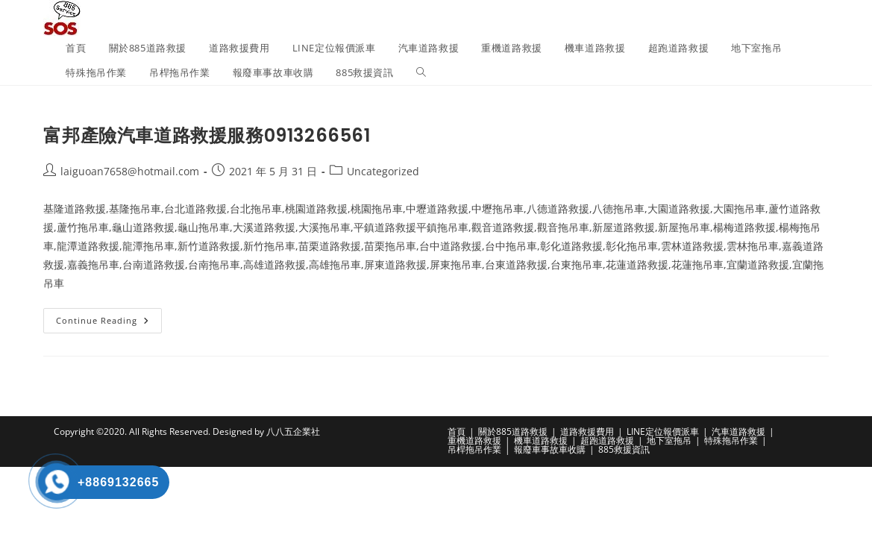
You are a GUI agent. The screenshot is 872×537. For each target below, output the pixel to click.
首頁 (456, 431)
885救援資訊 (624, 449)
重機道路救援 (474, 440)
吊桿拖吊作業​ (474, 449)
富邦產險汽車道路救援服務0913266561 (206, 135)
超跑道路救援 (607, 440)
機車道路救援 (541, 440)
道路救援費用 (587, 431)
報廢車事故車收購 (550, 449)
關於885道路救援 (513, 431)
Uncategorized (383, 171)
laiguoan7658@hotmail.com (129, 171)
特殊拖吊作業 (731, 440)
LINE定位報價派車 (663, 431)
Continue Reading (109, 323)
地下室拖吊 (669, 440)
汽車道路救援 (738, 431)
